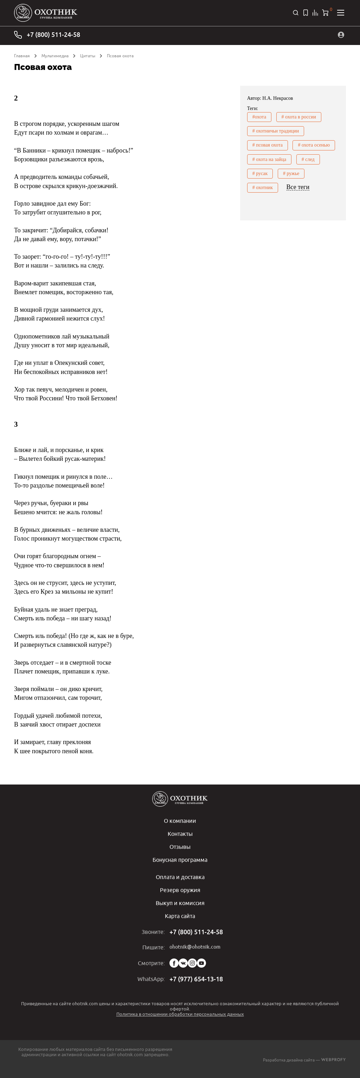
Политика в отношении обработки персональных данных (180, 1011)
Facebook (174, 961)
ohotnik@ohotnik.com (194, 945)
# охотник (262, 187)
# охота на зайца (269, 159)
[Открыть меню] (340, 12)
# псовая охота (267, 145)
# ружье (291, 173)
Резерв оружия (180, 888)
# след (308, 159)
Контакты (180, 833)
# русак (260, 173)
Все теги (298, 186)
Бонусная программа (180, 859)
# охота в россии (299, 117)
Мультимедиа (55, 55)
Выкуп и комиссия (180, 901)
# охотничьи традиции (275, 131)
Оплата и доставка (180, 876)
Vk (183, 961)
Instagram (192, 961)
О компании (180, 821)
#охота (259, 117)
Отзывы (180, 846)
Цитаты (87, 55)
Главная (22, 55)
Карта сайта (180, 914)
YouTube (201, 961)
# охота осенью (314, 145)
